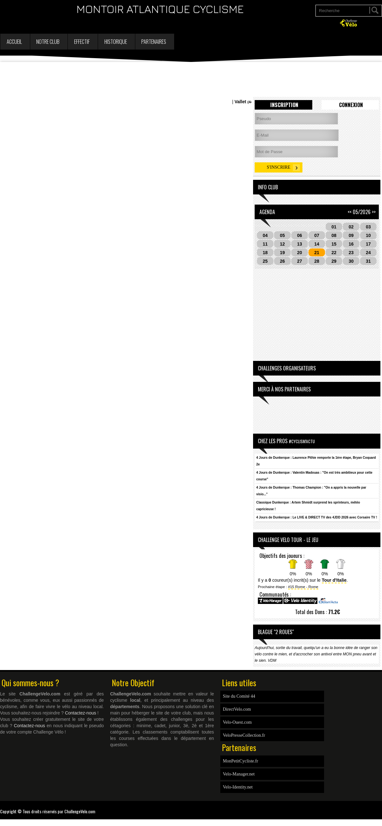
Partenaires (153, 41)
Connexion (351, 105)
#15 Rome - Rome (303, 587)
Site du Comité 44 (239, 696)
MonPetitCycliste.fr (240, 761)
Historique (115, 41)
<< (349, 212)
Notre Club (48, 41)
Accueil (14, 41)
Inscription (284, 105)
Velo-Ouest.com (237, 722)
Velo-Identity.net (238, 787)
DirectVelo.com (237, 709)
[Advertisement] (191, 79)
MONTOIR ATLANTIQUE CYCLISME (160, 9)
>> (374, 212)
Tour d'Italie (334, 580)
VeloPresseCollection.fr (244, 735)
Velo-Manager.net (239, 774)
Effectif (82, 41)
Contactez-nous (80, 712)
